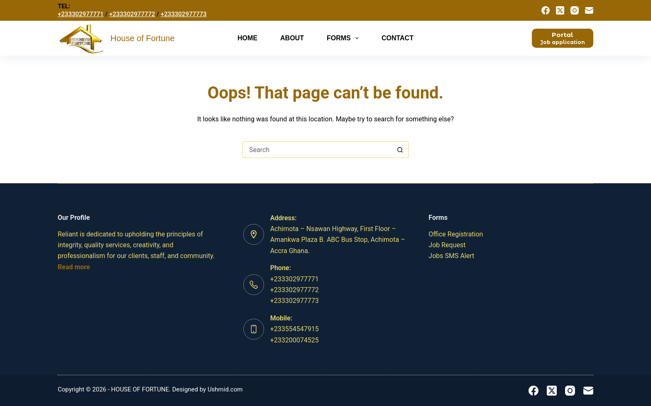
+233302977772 (132, 14)
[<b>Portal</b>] (562, 38)
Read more (74, 267)
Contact (398, 38)
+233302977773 (184, 14)
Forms (344, 38)
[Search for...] (317, 149)
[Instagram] (574, 10)
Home (247, 38)
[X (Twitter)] (560, 10)
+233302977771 (81, 14)
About (292, 38)
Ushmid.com (225, 389)
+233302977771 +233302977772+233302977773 (294, 290)
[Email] (589, 10)
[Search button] (400, 149)
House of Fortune (142, 38)
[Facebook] (545, 10)
